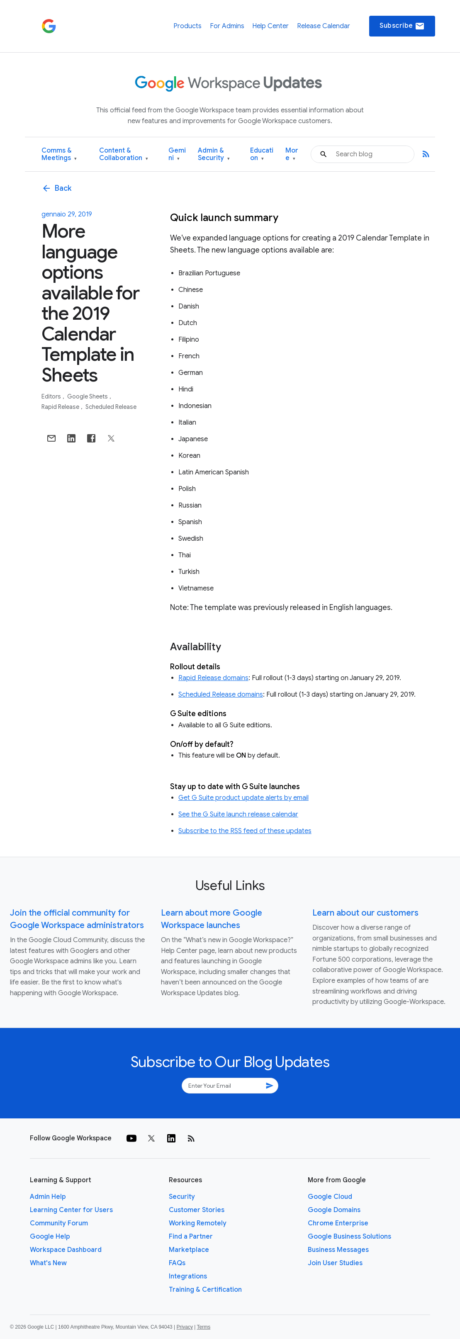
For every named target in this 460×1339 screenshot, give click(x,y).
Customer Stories (196, 1210)
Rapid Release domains (213, 678)
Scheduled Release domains (220, 694)
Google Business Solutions (349, 1236)
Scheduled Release (110, 407)
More (291, 154)
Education (261, 154)
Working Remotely (197, 1223)
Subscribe (402, 26)
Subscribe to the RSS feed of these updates (245, 831)
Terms (203, 1327)
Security (182, 1197)
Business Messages (338, 1250)
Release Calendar (323, 26)
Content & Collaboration (123, 154)
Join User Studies (335, 1263)
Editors (51, 396)
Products (187, 26)
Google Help (50, 1236)
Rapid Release (60, 407)
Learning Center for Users (71, 1210)
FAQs (177, 1263)
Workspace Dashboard (66, 1250)
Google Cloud (330, 1197)
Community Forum (59, 1223)
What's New (48, 1263)
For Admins (227, 26)
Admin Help (48, 1197)
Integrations (188, 1276)
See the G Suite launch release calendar (238, 814)
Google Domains (334, 1210)
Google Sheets (88, 396)
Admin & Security (214, 154)
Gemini (177, 154)
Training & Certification (205, 1290)
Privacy (185, 1327)
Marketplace (189, 1250)
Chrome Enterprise (338, 1223)
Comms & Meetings (59, 154)
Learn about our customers (365, 913)
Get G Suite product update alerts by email (243, 798)
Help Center (270, 26)
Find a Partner (191, 1236)
